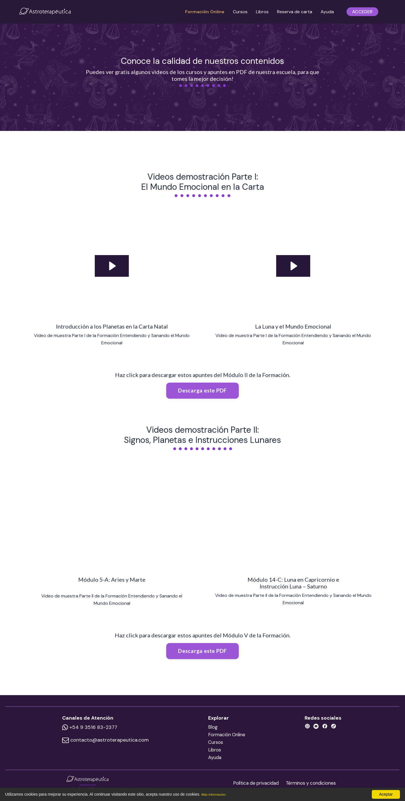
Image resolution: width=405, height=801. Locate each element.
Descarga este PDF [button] (202, 391)
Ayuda (327, 12)
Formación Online (204, 12)
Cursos (240, 12)
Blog (212, 729)
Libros (262, 12)
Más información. (216, 794)
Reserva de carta (294, 12)
